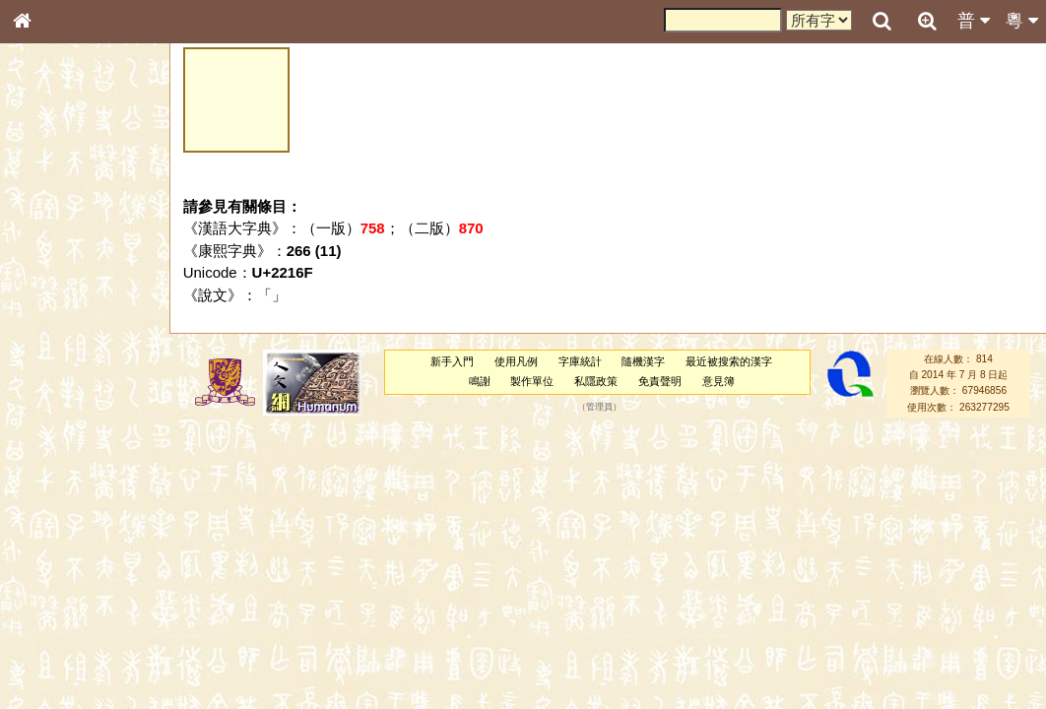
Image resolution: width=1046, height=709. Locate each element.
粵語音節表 (54, 386)
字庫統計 (580, 361)
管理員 (599, 407)
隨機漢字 (643, 361)
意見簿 (718, 381)
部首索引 (48, 263)
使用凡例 (516, 361)
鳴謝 (479, 381)
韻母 (67, 518)
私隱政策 (596, 381)
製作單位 (532, 381)
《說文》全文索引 (72, 605)
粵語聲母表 (54, 404)
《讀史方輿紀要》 (72, 623)
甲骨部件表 (54, 298)
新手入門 (452, 361)
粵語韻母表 (54, 422)
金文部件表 (54, 317)
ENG (87, 217)
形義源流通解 (60, 335)
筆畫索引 (48, 281)
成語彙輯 (48, 641)
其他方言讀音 (60, 553)
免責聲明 (660, 381)
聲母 (39, 518)
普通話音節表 (60, 536)
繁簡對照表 (54, 659)
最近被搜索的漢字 (729, 361)
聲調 (93, 518)
